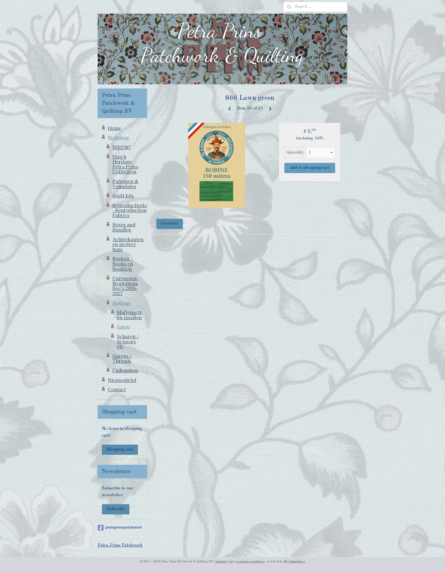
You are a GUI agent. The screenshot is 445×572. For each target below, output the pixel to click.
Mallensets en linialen (129, 315)
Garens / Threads (122, 358)
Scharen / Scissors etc (128, 341)
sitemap (221, 561)
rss (231, 561)
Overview (170, 224)
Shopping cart (119, 449)
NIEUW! (121, 147)
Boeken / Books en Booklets (122, 263)
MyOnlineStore (294, 561)
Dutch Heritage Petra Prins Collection (125, 164)
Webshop (118, 137)
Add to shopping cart (310, 168)
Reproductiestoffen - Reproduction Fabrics (129, 210)
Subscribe (115, 509)
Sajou (123, 326)
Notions (121, 302)
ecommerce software (250, 561)
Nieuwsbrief (122, 380)
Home (114, 128)
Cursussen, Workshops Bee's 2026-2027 (125, 285)
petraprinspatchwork (120, 527)
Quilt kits (123, 195)
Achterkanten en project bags (128, 244)
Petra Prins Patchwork (120, 545)
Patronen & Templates (125, 184)
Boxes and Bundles (123, 227)
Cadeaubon (125, 370)
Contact (117, 389)
